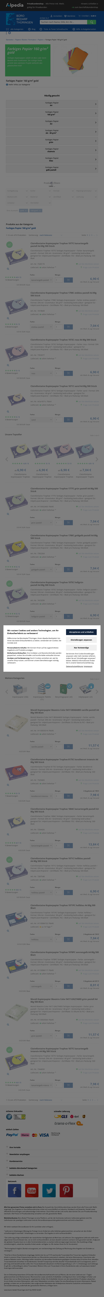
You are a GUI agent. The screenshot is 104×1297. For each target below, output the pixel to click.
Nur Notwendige (81, 647)
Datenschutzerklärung (74, 666)
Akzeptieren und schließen (81, 632)
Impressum (88, 666)
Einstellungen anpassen (81, 640)
